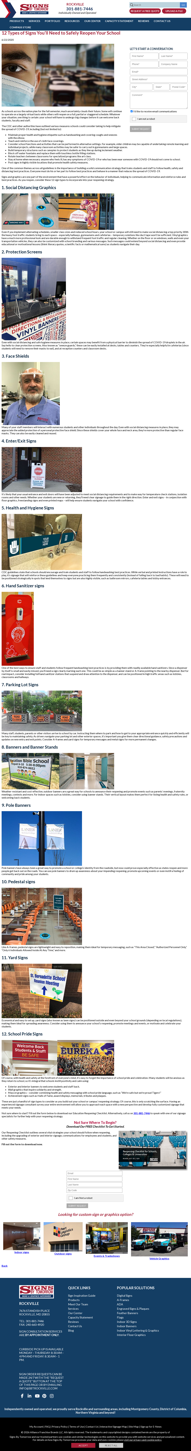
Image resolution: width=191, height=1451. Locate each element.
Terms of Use (76, 1426)
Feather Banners (127, 1313)
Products (17, 20)
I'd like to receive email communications (155, 111)
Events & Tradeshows (107, 1254)
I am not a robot (146, 118)
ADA (120, 1304)
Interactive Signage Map (113, 1426)
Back (5, 1265)
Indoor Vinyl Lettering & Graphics (138, 1330)
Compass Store (20, 27)
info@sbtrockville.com (38, 1388)
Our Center (92, 20)
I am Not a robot (83, 1197)
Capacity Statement (119, 20)
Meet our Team (78, 1304)
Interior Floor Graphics (131, 1335)
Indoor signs (21, 1251)
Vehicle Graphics (159, 1257)
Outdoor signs (63, 1252)
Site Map (134, 1426)
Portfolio (52, 20)
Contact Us (162, 20)
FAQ (47, 1426)
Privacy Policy (60, 1426)
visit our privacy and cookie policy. (143, 1439)
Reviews (143, 20)
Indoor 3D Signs (127, 1321)
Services (34, 20)
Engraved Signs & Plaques (133, 1308)
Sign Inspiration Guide (82, 1295)
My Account (36, 1426)
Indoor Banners (126, 1326)
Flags (120, 1317)
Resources (72, 20)
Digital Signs (124, 1295)
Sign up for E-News (151, 1426)
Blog (71, 1330)
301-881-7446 (77, 8)
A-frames (123, 1300)
